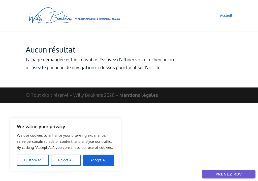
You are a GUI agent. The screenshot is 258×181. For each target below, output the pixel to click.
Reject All (66, 160)
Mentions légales (138, 95)
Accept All (98, 160)
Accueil (226, 16)
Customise (32, 160)
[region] (65, 144)
